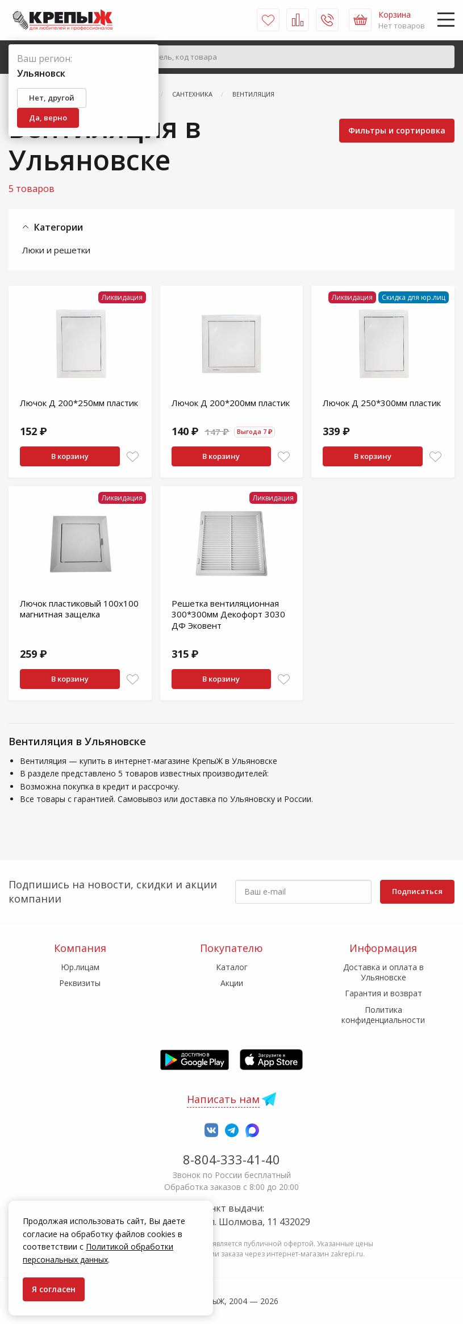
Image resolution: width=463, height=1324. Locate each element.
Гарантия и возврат (383, 993)
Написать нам (223, 1099)
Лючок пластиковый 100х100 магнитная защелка (79, 609)
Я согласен (54, 1289)
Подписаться (417, 891)
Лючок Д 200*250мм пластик (79, 402)
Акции (231, 983)
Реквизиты (80, 983)
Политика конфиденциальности (383, 1014)
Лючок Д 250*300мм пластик (382, 402)
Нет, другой (51, 98)
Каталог (232, 967)
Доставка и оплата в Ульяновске (383, 972)
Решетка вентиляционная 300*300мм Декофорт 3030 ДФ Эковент (228, 614)
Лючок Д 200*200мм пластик (231, 402)
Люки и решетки (56, 250)
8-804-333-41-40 (231, 1159)
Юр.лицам (80, 967)
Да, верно (48, 117)
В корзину (70, 456)
